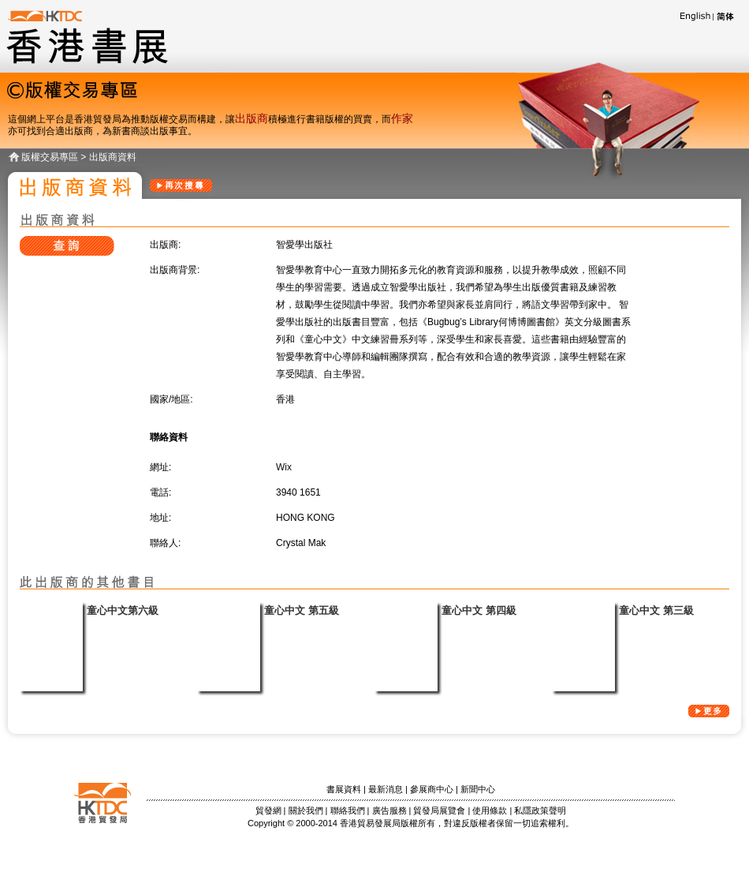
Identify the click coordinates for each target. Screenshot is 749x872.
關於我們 (306, 810)
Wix (284, 467)
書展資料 (343, 789)
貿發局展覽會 (439, 810)
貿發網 (268, 810)
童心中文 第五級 (301, 610)
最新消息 (385, 789)
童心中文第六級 (122, 610)
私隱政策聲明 (540, 810)
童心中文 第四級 (479, 610)
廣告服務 (389, 810)
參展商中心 (431, 789)
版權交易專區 (49, 157)
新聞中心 (477, 789)
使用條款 (489, 810)
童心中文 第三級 (656, 610)
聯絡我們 (347, 810)
